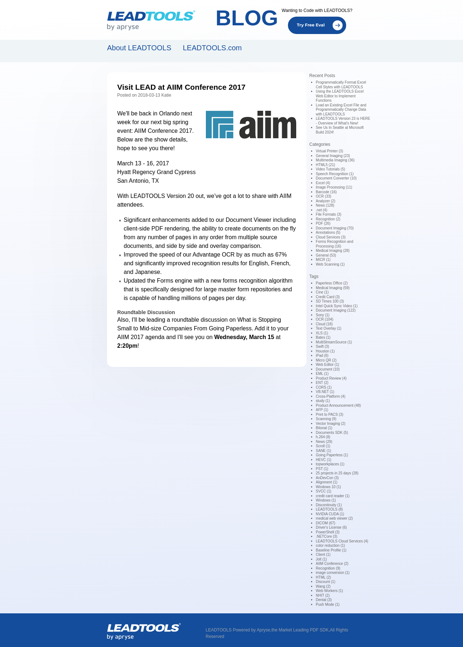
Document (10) (328, 369)
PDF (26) (323, 223)
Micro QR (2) (326, 360)
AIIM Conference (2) (332, 564)
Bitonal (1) (324, 428)
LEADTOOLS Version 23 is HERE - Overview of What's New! (343, 121)
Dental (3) (324, 600)
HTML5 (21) (325, 165)
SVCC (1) (323, 491)
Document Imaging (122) (336, 310)
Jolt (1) (321, 559)
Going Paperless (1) (332, 455)
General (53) (326, 255)
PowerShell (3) (328, 532)
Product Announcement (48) (338, 405)
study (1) (323, 401)
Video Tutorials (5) (330, 169)
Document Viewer (248, 220)
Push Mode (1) (328, 604)
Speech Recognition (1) (335, 174)
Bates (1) (323, 337)
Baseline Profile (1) (331, 550)
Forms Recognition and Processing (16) (334, 244)
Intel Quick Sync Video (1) (336, 306)
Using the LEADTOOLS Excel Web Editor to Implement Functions (340, 95)
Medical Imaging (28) (332, 251)
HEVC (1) (323, 460)
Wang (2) (323, 586)
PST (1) (322, 469)
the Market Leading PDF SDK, (300, 630)
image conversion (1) (332, 573)
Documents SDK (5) (332, 433)
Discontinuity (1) (329, 505)
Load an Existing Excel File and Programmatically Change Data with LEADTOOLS (341, 109)
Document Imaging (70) (335, 228)
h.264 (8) (323, 437)
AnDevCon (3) (327, 478)
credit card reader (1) (332, 496)
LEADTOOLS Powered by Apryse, (239, 630)
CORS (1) (324, 387)
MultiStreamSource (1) (334, 342)
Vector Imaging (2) (330, 424)
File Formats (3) (328, 214)
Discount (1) (325, 582)
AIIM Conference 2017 (163, 131)
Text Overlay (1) (328, 328)
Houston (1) (325, 351)
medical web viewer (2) (334, 518)
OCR (228, 254)
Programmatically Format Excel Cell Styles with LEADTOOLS (341, 84)
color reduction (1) (330, 545)
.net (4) (321, 210)
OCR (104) (324, 319)
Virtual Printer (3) (329, 151)
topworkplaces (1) (330, 464)
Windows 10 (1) (328, 487)
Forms (165, 281)
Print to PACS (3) (329, 414)
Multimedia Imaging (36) (335, 160)
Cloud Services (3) (330, 237)
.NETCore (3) (326, 536)
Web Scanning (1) (330, 264)
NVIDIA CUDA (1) (330, 514)
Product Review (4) (331, 378)
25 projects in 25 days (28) (337, 473)
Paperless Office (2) (332, 283)
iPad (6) (322, 356)
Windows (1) (326, 500)
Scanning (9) (326, 419)
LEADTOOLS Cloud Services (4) (342, 541)
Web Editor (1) (327, 365)
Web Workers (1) (329, 591)
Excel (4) (323, 183)
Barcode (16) (326, 192)
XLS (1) (322, 333)
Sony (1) (323, 315)
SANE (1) (323, 451)
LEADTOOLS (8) (329, 509)
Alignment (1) (326, 482)
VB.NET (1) (325, 392)
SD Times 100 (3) (330, 301)
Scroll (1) (323, 446)
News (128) (325, 205)
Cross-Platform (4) (330, 396)
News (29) (324, 442)
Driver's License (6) (331, 527)
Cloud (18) (324, 324)
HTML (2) (323, 577)
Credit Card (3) (328, 297)
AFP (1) (322, 410)
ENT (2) (322, 383)
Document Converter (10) (336, 178)
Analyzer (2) (325, 201)
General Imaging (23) (333, 156)
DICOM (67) (325, 523)
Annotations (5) (328, 232)
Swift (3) (322, 346)
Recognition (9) (328, 568)
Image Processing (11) (334, 187)
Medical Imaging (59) (332, 288)
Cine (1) (322, 292)
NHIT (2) (323, 595)
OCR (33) (323, 196)
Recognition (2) (328, 219)
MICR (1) (323, 260)
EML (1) (322, 374)
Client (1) (323, 555)
